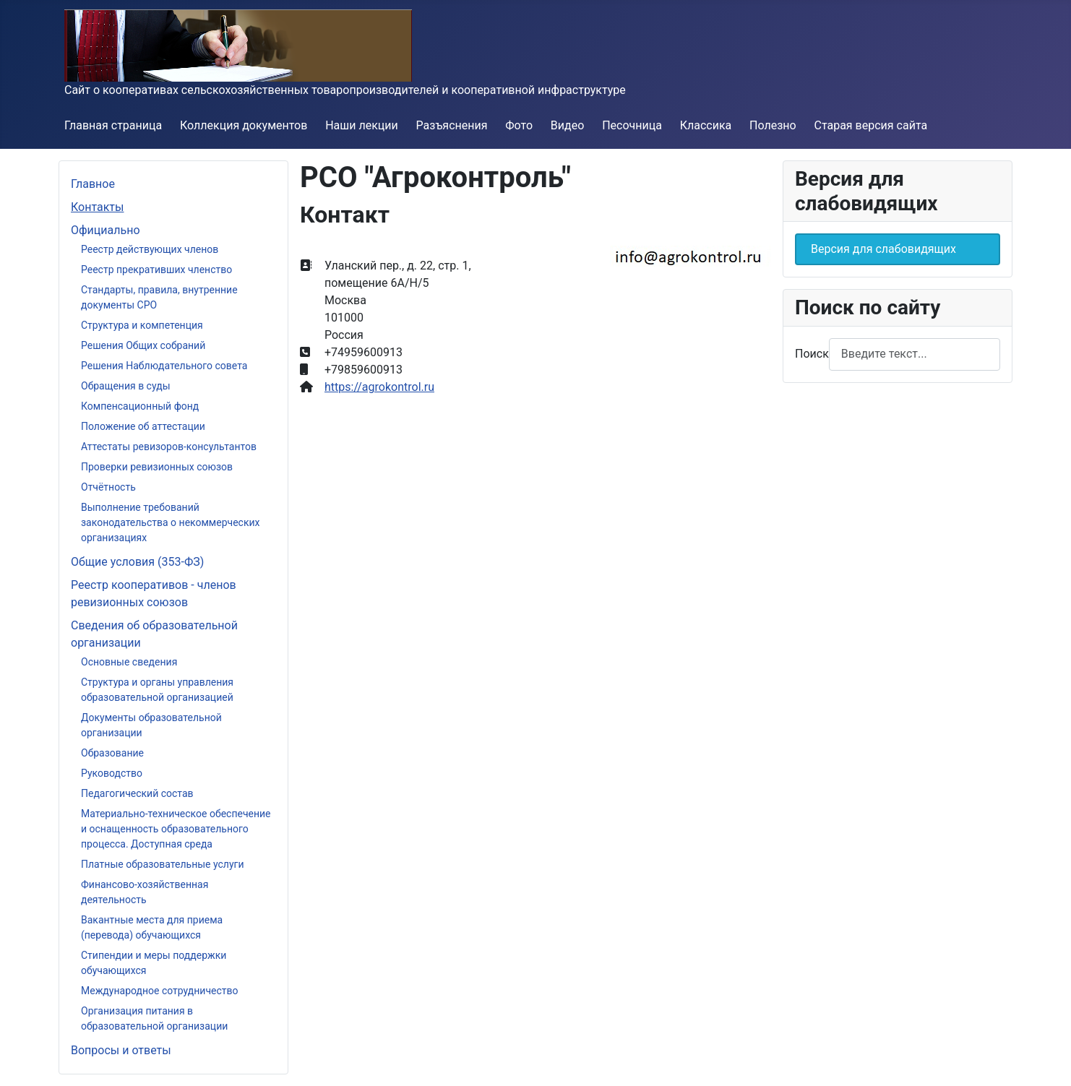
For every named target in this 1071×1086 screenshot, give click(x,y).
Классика (706, 125)
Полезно (772, 125)
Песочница (632, 125)
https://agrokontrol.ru (379, 387)
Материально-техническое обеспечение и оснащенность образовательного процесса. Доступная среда (176, 829)
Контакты (97, 207)
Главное (93, 184)
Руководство (111, 773)
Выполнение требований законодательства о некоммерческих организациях (170, 522)
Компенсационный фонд (140, 406)
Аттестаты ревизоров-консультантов (169, 446)
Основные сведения (129, 662)
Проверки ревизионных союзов (157, 467)
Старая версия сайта (870, 125)
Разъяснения (452, 125)
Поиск (812, 354)
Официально (105, 230)
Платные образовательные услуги (162, 864)
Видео (567, 125)
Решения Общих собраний (143, 345)
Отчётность (108, 487)
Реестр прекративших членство (156, 269)
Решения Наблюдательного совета (164, 365)
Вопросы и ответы (121, 1050)
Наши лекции (361, 125)
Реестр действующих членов (149, 249)
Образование (112, 753)
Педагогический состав (137, 793)
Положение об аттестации (143, 426)
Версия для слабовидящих (883, 249)
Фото (519, 125)
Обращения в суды (126, 386)
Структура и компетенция (142, 325)
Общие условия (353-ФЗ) (137, 562)
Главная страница (113, 125)
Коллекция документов (243, 125)
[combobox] (914, 354)
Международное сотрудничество (159, 990)
